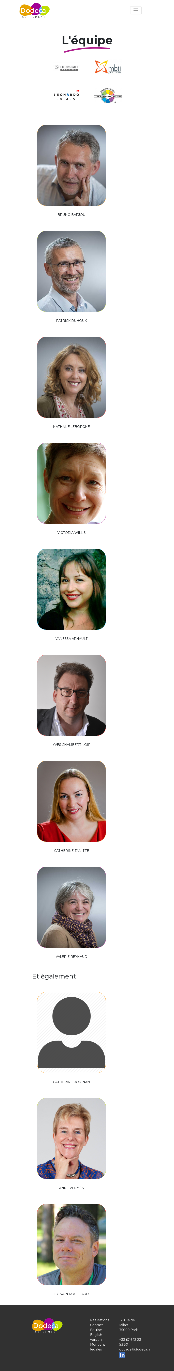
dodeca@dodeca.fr (134, 1349)
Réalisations (99, 1320)
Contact (96, 1325)
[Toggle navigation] (136, 10)
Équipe (96, 1330)
